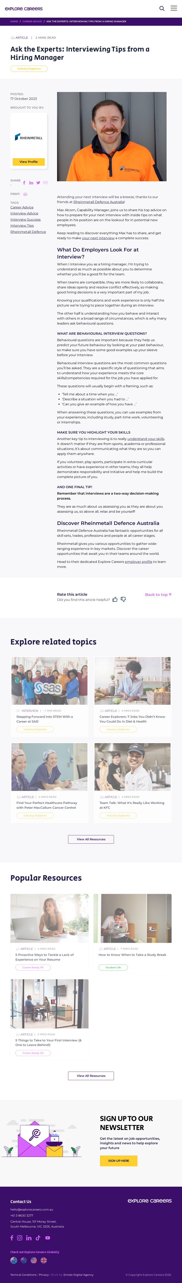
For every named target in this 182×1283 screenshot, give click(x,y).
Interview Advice (24, 213)
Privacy (44, 1274)
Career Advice (32, 21)
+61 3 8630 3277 (21, 1215)
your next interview (98, 238)
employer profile (138, 562)
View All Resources (91, 839)
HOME (14, 21)
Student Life (113, 978)
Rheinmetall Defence (28, 232)
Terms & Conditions (23, 1274)
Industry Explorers (29, 68)
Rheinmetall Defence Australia (99, 202)
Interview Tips (22, 226)
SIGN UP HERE (118, 1161)
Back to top (158, 595)
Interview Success (25, 220)
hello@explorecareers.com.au (31, 1209)
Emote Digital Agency (78, 1274)
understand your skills (145, 439)
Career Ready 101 (33, 978)
